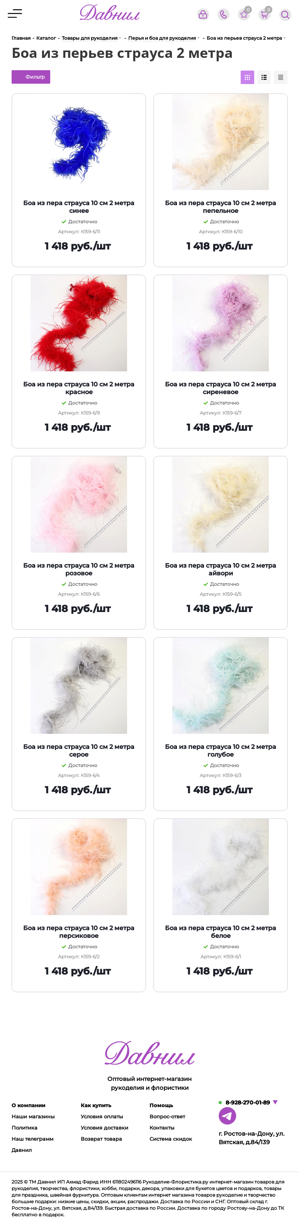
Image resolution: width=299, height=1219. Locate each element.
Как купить (96, 1105)
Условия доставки (104, 1128)
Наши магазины (33, 1116)
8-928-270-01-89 (248, 1102)
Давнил (22, 1150)
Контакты (162, 1128)
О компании (28, 1105)
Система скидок (171, 1139)
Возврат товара (101, 1139)
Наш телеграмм (32, 1139)
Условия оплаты (102, 1116)
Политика (24, 1128)
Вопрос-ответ (167, 1116)
